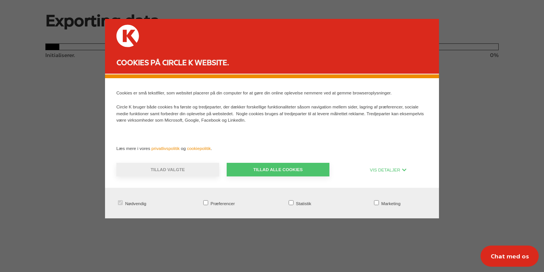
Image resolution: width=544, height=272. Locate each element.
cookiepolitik (199, 148)
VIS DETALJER (388, 169)
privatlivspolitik (166, 148)
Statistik (300, 203)
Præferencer (219, 203)
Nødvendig (132, 203)
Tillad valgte (168, 169)
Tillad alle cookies (278, 169)
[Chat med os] (510, 256)
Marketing (387, 203)
